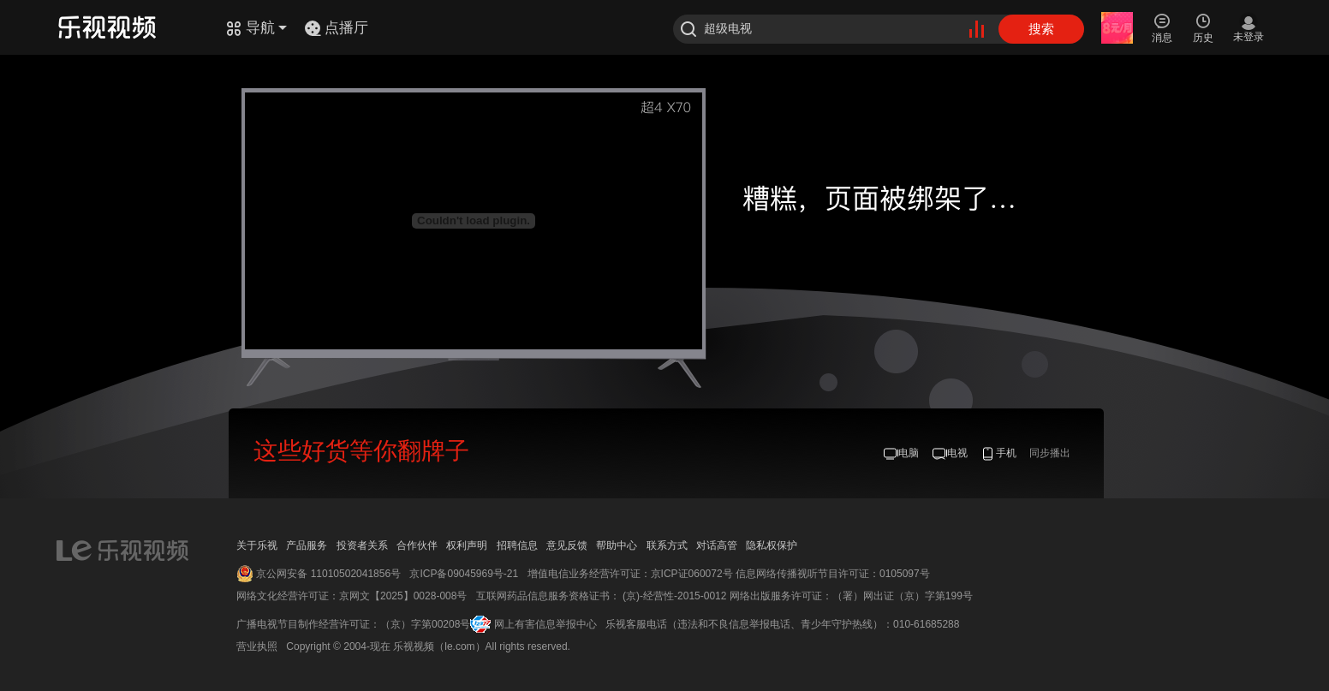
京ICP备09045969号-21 (463, 574)
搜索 (1041, 28)
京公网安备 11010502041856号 (328, 574)
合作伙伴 (417, 545)
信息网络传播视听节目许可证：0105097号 (833, 574)
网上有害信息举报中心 (545, 624)
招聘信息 (517, 545)
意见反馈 (566, 545)
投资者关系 (362, 545)
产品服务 (306, 545)
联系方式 (667, 545)
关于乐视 (256, 545)
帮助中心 (616, 545)
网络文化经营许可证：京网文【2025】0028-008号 (351, 596)
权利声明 (466, 545)
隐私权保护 (771, 545)
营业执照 (256, 646)
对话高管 (716, 545)
